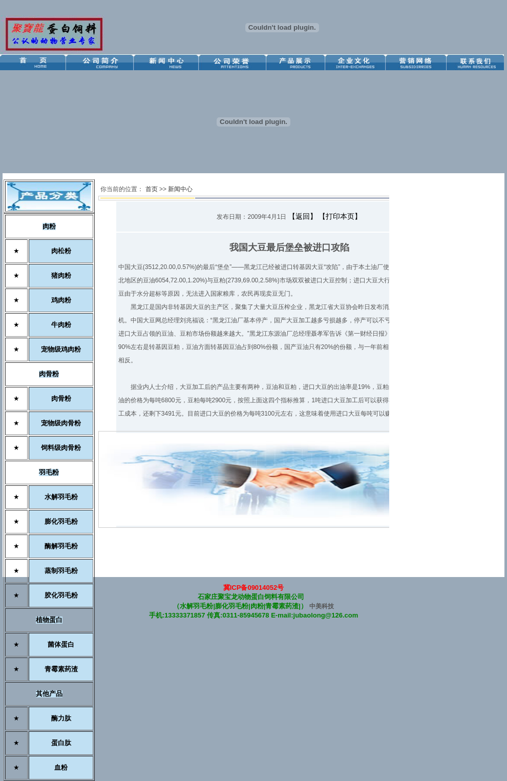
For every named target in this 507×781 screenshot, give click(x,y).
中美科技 (321, 606)
